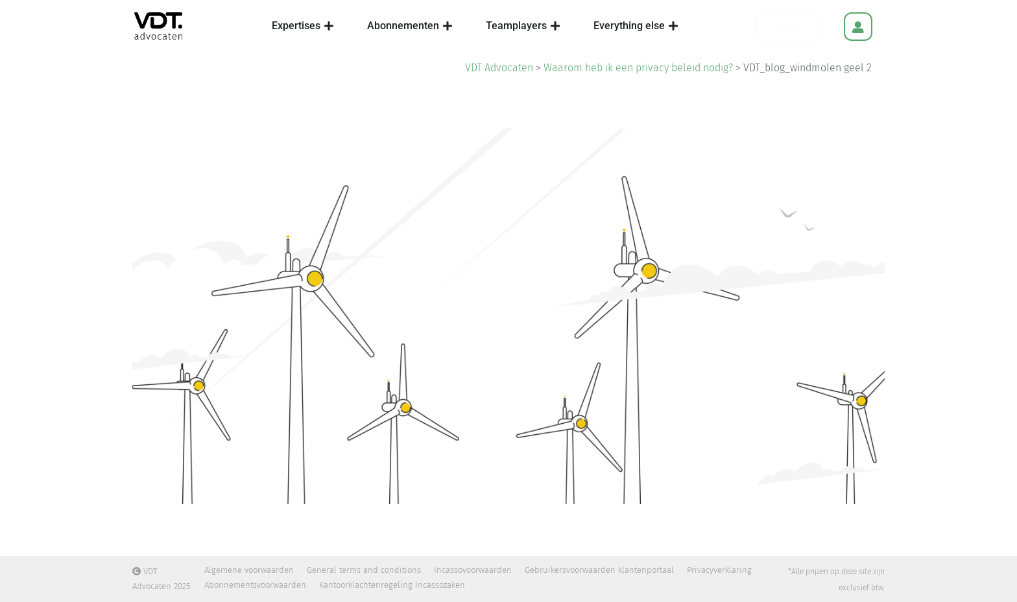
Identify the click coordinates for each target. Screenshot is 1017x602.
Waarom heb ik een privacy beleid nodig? (638, 68)
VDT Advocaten (499, 68)
